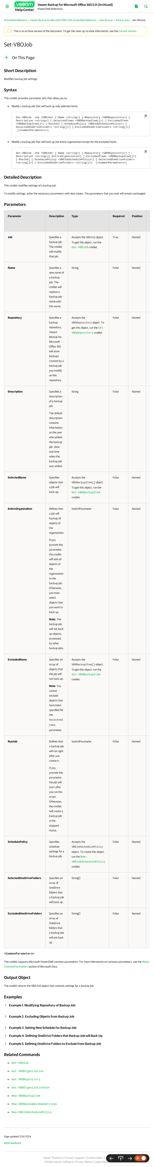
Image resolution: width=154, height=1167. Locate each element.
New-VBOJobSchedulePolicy (32, 1112)
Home (46, 1157)
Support (80, 1157)
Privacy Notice (83, 1161)
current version (127, 31)
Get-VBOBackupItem (86, 492)
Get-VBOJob (80, 247)
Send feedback (12, 1143)
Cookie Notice (102, 1161)
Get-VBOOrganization (28, 1071)
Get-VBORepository (26, 1079)
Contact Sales (94, 1157)
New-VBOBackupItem (26, 1096)
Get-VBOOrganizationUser (31, 1087)
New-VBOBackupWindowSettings (34, 1104)
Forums (69, 1157)
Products (57, 1157)
